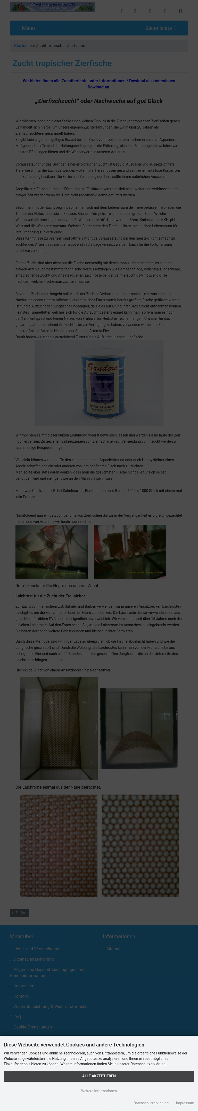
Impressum (185, 1103)
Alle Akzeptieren (99, 1076)
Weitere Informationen (99, 1091)
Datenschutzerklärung (151, 1103)
